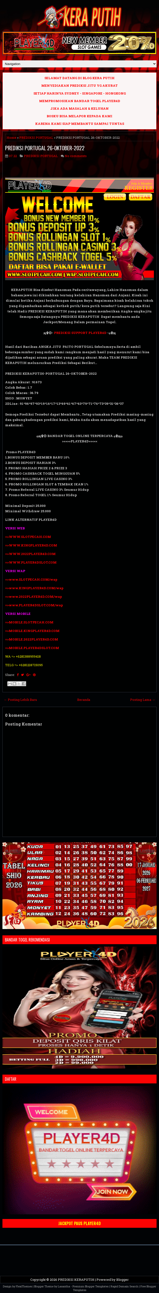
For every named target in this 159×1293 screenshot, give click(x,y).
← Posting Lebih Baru (20, 699)
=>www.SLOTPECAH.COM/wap (31, 579)
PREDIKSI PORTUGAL (36, 137)
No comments (76, 156)
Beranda (83, 699)
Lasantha (64, 1286)
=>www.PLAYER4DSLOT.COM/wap (34, 605)
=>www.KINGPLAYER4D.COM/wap (34, 588)
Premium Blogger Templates (90, 1286)
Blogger (122, 1279)
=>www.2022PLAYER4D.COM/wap (33, 596)
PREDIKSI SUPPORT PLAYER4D (80, 333)
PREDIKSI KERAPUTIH (76, 1279)
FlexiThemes (24, 1286)
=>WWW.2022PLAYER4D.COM (30, 554)
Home (11, 137)
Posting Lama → (142, 699)
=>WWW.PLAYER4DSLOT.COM (31, 562)
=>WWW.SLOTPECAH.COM (28, 536)
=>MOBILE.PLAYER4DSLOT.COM (32, 648)
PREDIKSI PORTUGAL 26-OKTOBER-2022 (45, 148)
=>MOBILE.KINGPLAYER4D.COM (32, 631)
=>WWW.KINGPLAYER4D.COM (31, 545)
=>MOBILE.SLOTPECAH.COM (29, 622)
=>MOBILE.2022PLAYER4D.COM (31, 639)
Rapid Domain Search (124, 1286)
